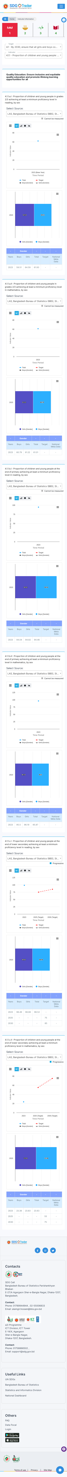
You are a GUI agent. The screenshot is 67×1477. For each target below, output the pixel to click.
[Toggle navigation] (61, 6)
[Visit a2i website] (15, 1457)
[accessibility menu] (64, 1449)
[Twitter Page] (54, 1250)
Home (12, 19)
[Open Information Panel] (63, 20)
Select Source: (14, 108)
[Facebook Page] (38, 1250)
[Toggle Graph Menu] (10, 126)
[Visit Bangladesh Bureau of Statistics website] (6, 1457)
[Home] (5, 19)
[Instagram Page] (46, 1250)
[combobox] (33, 47)
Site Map (48, 1470)
